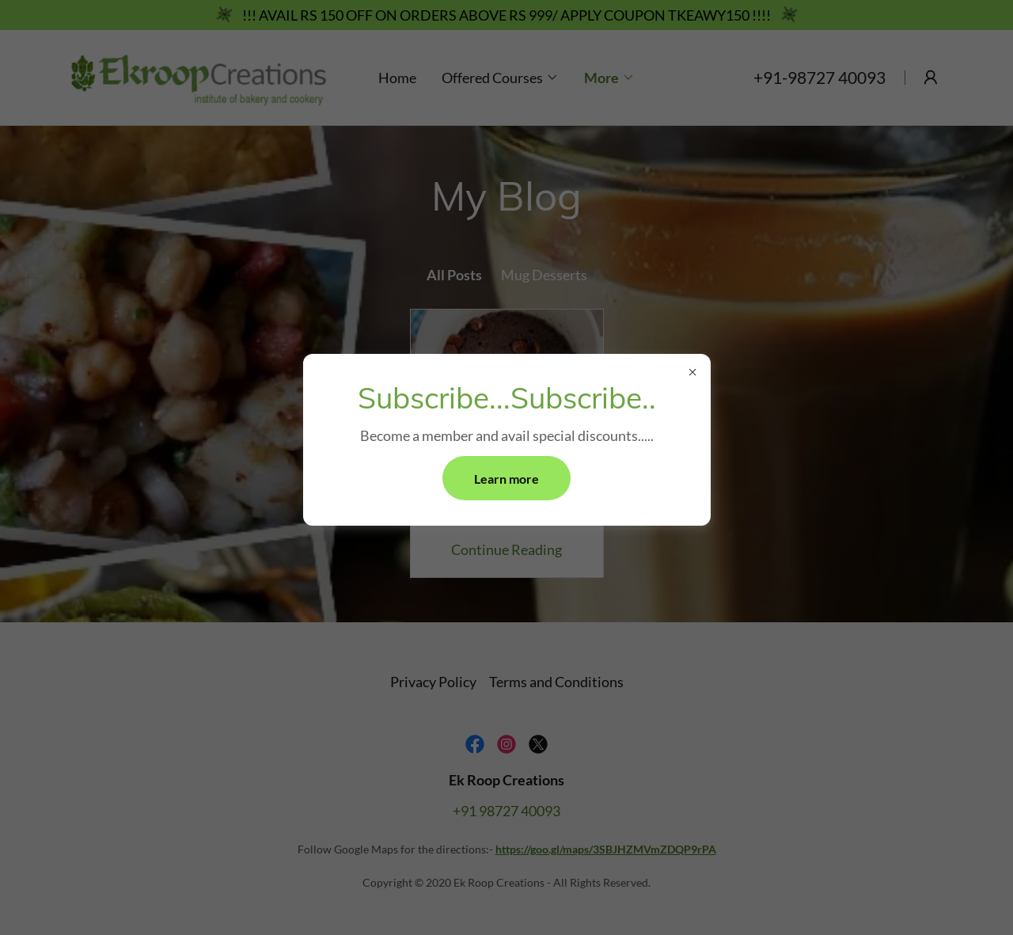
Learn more (506, 478)
